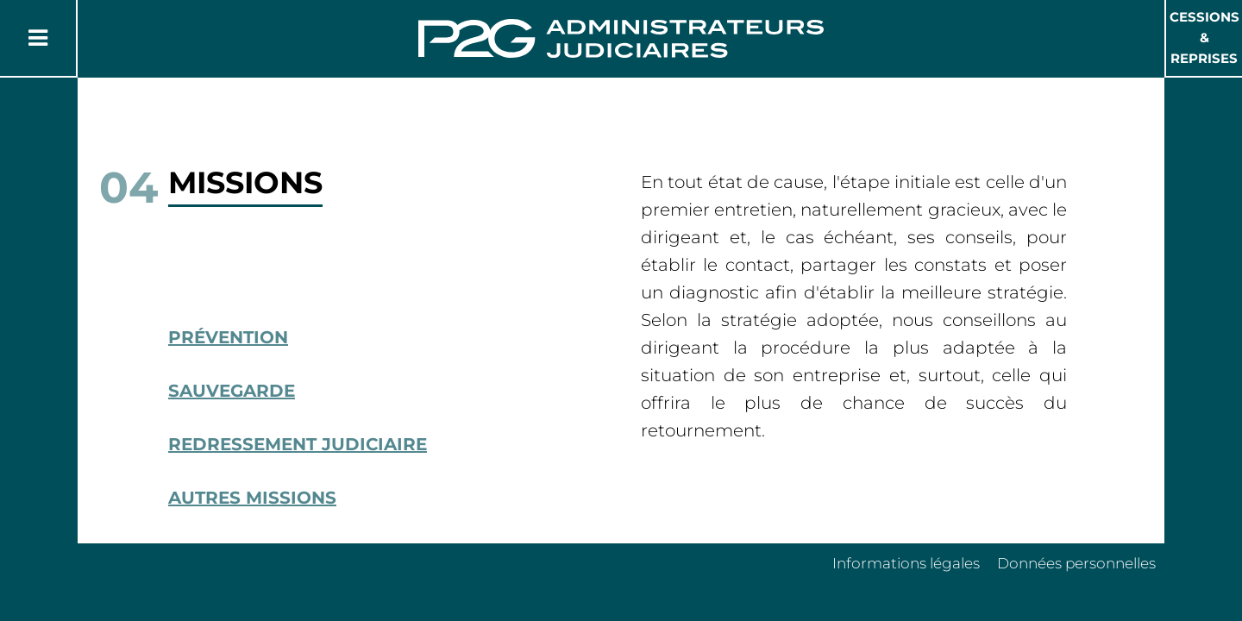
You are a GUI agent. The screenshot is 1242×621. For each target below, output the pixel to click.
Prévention (228, 337)
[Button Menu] (37, 38)
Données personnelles (1076, 563)
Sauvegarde (231, 390)
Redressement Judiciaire (297, 444)
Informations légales (906, 563)
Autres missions (252, 497)
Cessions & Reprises (1204, 37)
